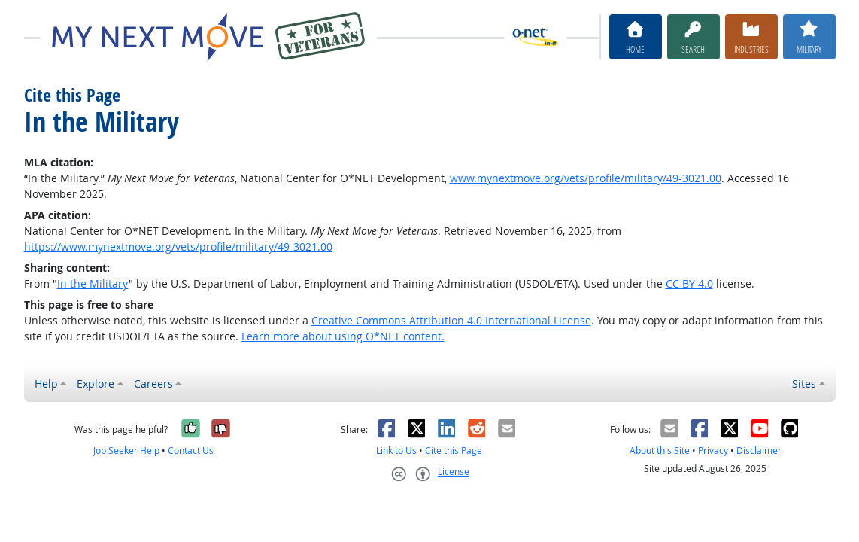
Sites (804, 383)
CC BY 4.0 (689, 283)
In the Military (93, 283)
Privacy (713, 450)
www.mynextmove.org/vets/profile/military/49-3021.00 (585, 178)
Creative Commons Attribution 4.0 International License (451, 320)
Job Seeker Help (126, 450)
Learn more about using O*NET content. (343, 336)
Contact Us (191, 450)
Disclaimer (759, 450)
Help (46, 383)
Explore (95, 383)
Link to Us (396, 450)
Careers (153, 383)
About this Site (660, 450)
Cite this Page (453, 450)
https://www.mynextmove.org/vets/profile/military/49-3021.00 (178, 246)
